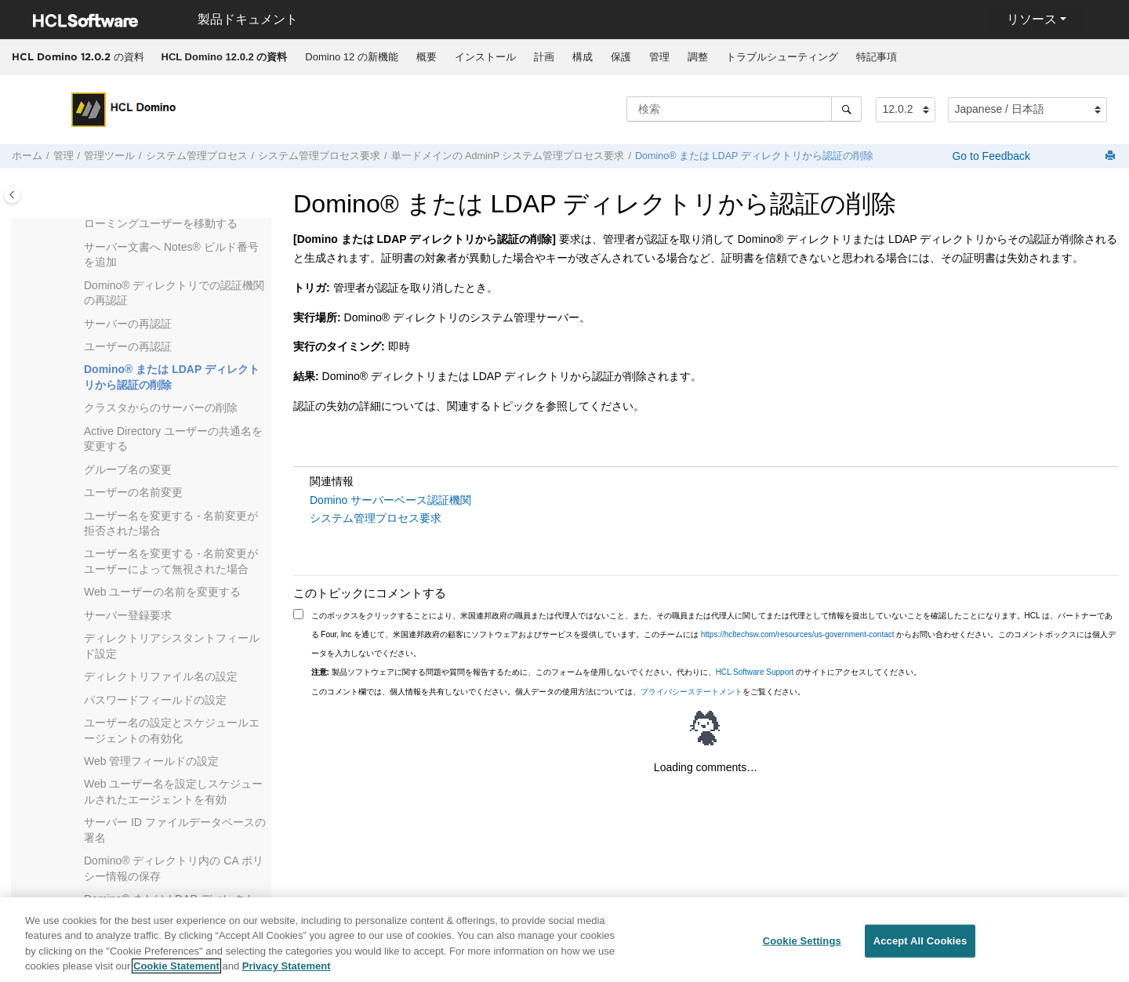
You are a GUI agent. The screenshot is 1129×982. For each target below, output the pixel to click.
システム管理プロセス (197, 155)
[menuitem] (224, 57)
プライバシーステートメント (691, 691)
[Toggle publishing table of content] (12, 195)
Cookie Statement (176, 974)
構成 (582, 57)
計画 (544, 57)
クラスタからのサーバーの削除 (161, 407)
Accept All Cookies (920, 949)
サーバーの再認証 (128, 323)
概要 (426, 57)
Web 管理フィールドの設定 (151, 761)
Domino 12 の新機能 (351, 57)
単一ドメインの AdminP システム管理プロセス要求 (508, 155)
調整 (698, 57)
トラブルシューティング (782, 57)
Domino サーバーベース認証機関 (390, 500)
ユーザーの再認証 (128, 346)
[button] (77, 224)
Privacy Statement (286, 974)
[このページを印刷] (1111, 156)
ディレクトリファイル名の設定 (161, 676)
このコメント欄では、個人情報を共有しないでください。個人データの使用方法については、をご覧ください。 (558, 691)
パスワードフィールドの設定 (155, 700)
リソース (1032, 19)
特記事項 (876, 57)
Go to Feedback (990, 156)
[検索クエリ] (744, 108)
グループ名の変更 (128, 469)
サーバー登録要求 (128, 615)
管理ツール (109, 155)
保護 (621, 57)
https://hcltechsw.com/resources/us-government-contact (798, 634)
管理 (659, 57)
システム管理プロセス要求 (319, 155)
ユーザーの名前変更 (133, 492)
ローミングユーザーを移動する (161, 223)
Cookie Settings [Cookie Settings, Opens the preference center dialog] (802, 949)
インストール (485, 57)
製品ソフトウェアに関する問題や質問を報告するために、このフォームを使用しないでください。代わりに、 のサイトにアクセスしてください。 (616, 672)
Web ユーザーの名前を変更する (162, 591)
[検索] (846, 108)
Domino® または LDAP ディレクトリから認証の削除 (754, 155)
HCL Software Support (755, 672)
